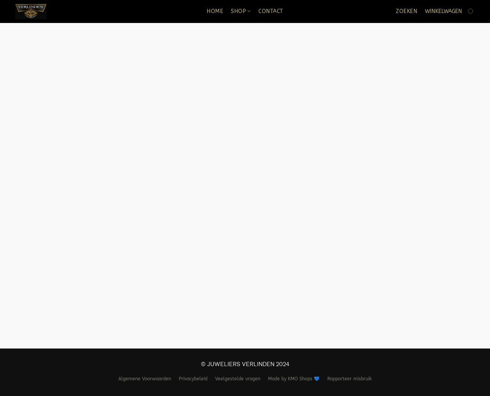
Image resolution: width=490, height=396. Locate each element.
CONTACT (270, 11)
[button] (31, 11)
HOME (215, 11)
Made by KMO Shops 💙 (294, 378)
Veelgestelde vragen (237, 378)
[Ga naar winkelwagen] (449, 11)
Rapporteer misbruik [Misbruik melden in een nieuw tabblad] (349, 378)
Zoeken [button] (406, 11)
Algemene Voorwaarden (144, 378)
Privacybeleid (193, 378)
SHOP (240, 11)
